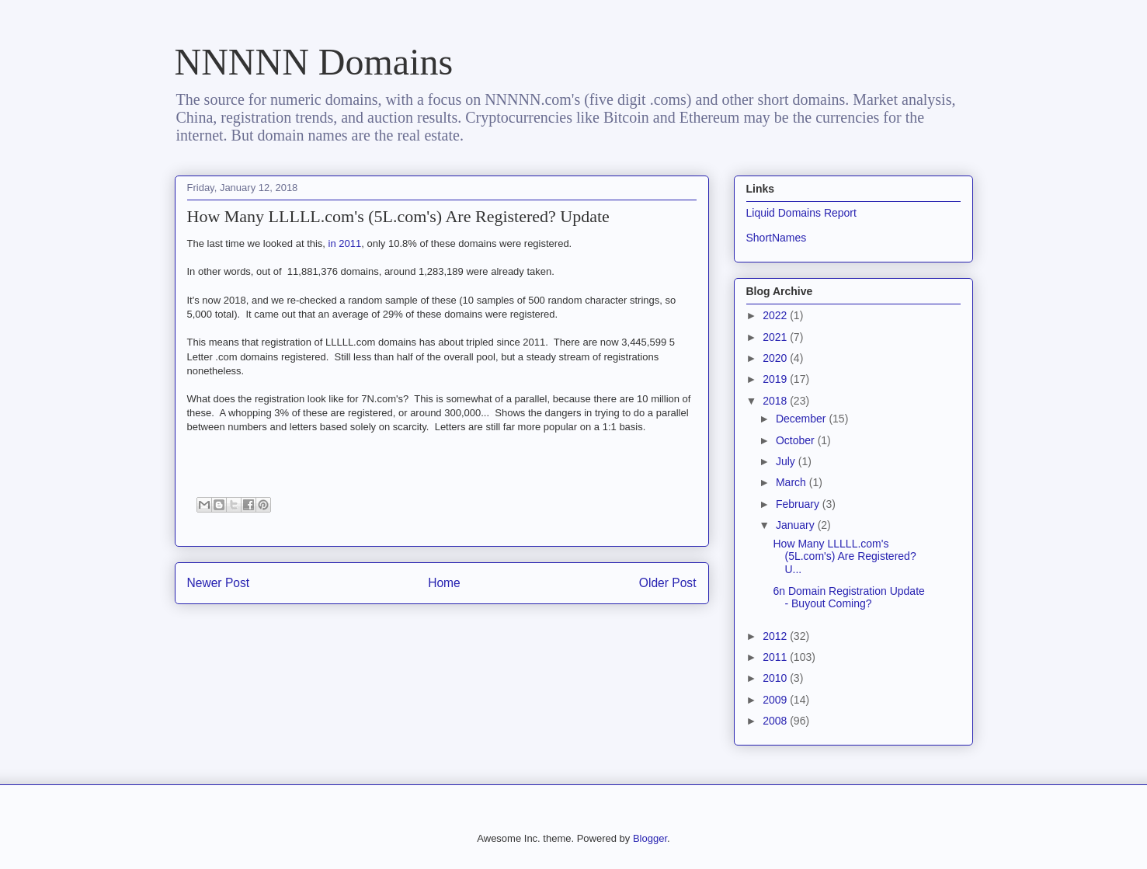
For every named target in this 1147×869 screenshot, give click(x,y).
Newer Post (218, 582)
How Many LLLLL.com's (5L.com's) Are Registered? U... (844, 556)
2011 (776, 657)
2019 (776, 379)
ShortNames (776, 237)
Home (444, 582)
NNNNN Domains (314, 61)
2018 (776, 401)
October (797, 440)
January (797, 525)
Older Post (668, 582)
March (792, 482)
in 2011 (345, 243)
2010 (776, 678)
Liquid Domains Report (801, 213)
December (802, 418)
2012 (776, 636)
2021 (776, 337)
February (799, 504)
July (787, 461)
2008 (776, 720)
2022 (776, 315)
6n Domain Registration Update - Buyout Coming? (848, 597)
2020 (776, 358)
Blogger (650, 838)
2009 (776, 699)
